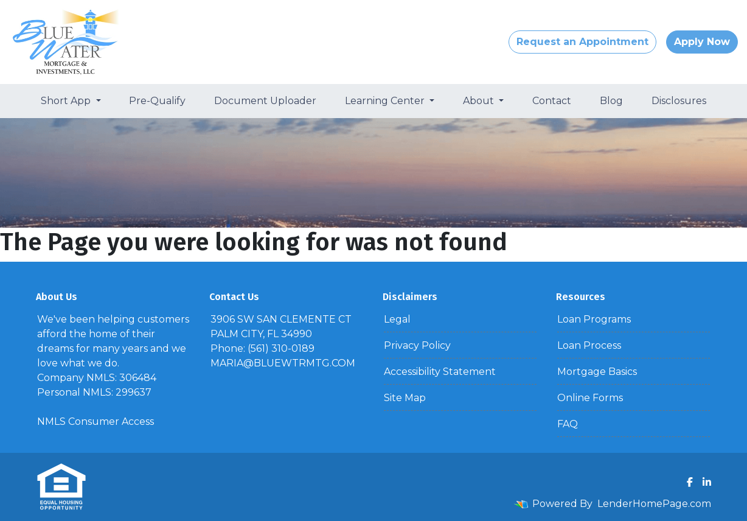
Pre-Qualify (157, 101)
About (479, 101)
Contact (551, 101)
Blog (611, 101)
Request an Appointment (582, 41)
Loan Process (589, 345)
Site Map (405, 398)
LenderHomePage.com (654, 503)
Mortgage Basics (597, 371)
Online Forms (590, 398)
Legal (397, 319)
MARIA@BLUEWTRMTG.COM (282, 363)
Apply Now (702, 41)
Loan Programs (594, 319)
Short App (67, 101)
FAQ (567, 424)
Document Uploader (265, 101)
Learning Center (386, 101)
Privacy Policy (417, 345)
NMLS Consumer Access (95, 421)
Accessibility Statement (440, 371)
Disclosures (678, 101)
